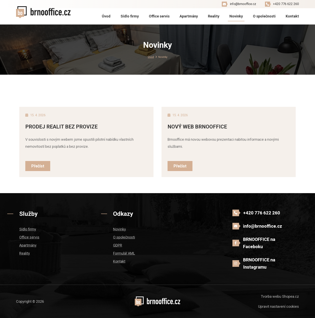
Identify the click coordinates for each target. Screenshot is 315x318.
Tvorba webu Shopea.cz (280, 296)
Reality (213, 16)
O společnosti (264, 16)
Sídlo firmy (130, 16)
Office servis (159, 16)
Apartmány (189, 16)
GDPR (117, 245)
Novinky (236, 16)
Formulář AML (124, 253)
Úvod (106, 16)
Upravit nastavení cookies (278, 306)
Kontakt (292, 16)
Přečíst (37, 166)
